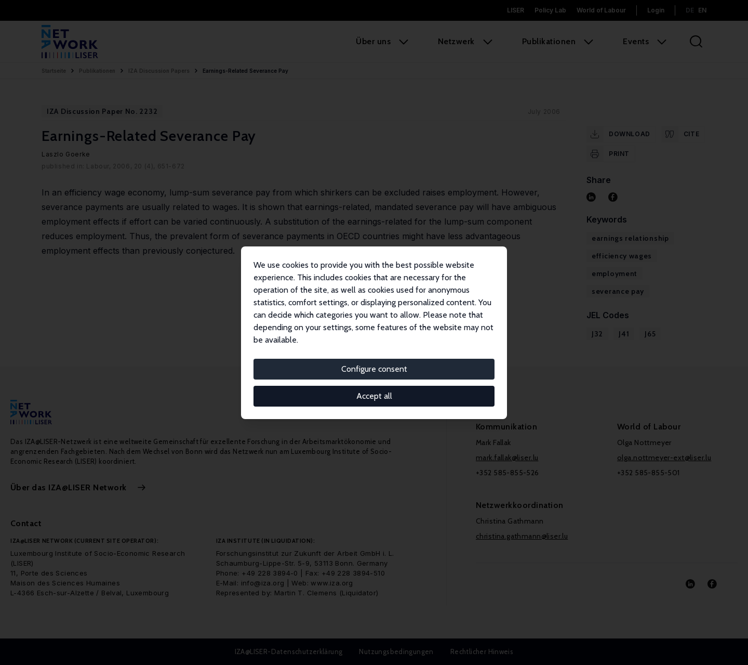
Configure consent (374, 369)
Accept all (374, 396)
